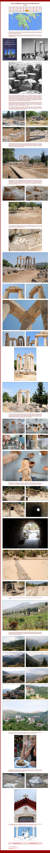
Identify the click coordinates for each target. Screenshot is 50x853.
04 (20, 7)
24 (20, 10)
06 (26, 7)
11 (10, 9)
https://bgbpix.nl (11, 848)
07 (30, 7)
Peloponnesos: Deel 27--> (34, 843)
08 (33, 7)
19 (36, 9)
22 (13, 10)
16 (26, 9)
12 (13, 9)
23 (17, 10)
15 (23, 9)
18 (33, 9)
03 (17, 7)
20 (39, 9)
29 (36, 10)
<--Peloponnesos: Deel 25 (17, 843)
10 (39, 7)
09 (36, 7)
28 (33, 10)
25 (23, 10)
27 (30, 10)
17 (30, 9)
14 (20, 9)
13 (17, 9)
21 (10, 10)
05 (23, 7)
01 (10, 7)
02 (13, 7)
